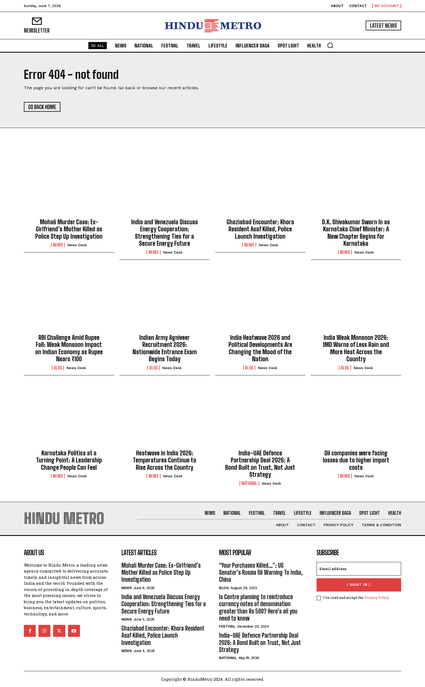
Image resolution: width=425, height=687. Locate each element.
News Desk (77, 245)
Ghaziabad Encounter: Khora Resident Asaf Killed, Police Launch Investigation (260, 229)
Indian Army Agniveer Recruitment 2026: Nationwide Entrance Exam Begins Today (165, 348)
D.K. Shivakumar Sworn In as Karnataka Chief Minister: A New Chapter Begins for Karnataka (356, 232)
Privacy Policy (376, 597)
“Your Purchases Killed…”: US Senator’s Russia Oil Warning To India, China (261, 572)
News (58, 245)
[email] (359, 569)
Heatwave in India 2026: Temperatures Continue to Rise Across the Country (164, 460)
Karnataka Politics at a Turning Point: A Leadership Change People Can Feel (69, 460)
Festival (227, 626)
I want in (359, 584)
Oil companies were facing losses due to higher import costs (356, 460)
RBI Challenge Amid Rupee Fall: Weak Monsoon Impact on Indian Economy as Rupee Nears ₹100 (69, 348)
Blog (58, 368)
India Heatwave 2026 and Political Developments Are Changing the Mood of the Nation (260, 348)
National (249, 483)
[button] (330, 45)
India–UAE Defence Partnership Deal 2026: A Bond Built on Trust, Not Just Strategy (260, 463)
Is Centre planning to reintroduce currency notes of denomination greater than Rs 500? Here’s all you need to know (258, 607)
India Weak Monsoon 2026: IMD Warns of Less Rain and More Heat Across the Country (356, 348)
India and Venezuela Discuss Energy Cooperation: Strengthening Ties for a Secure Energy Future (164, 232)
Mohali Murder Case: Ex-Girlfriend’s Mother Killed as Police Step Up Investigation (68, 229)
